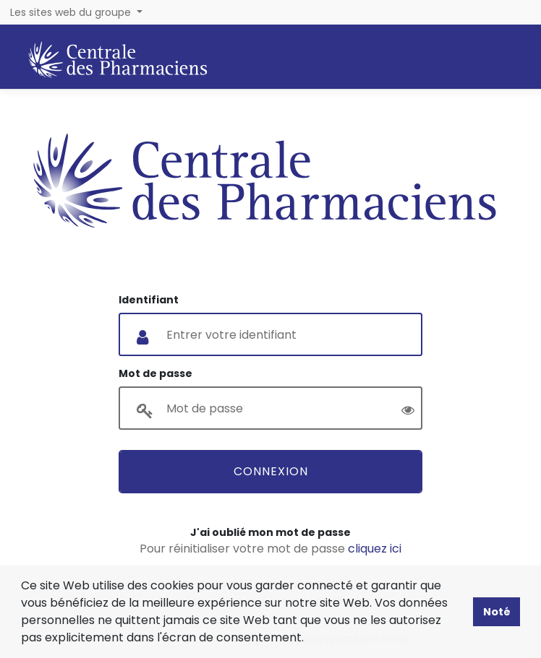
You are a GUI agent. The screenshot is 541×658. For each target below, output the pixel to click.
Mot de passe (155, 373)
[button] (309, 639)
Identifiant (149, 300)
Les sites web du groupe (72, 12)
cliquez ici (374, 548)
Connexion (271, 471)
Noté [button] (497, 612)
